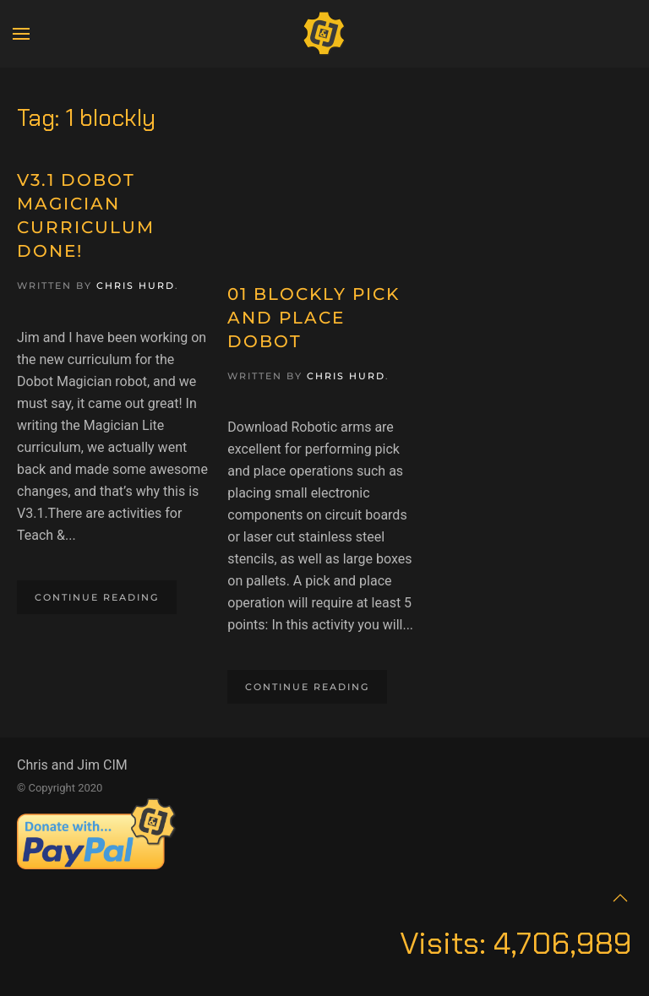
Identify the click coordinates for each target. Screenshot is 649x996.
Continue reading (97, 597)
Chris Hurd (135, 285)
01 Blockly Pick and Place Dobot (313, 317)
